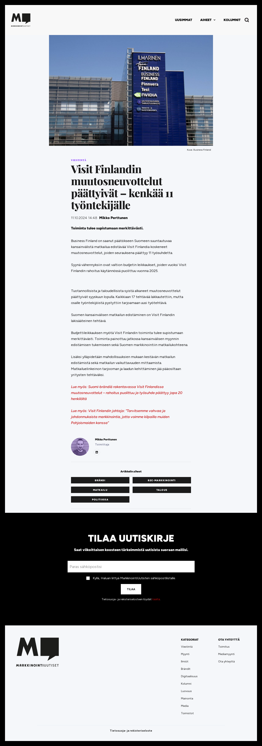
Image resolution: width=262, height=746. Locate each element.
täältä (156, 599)
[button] (208, 20)
